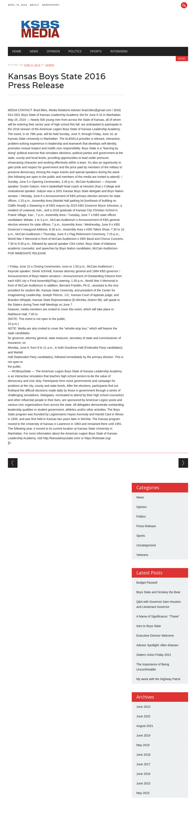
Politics (75, 51)
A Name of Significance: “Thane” (158, 616)
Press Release (146, 526)
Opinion (53, 51)
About (34, 4)
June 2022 (143, 716)
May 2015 (142, 793)
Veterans (142, 555)
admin (49, 64)
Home (16, 51)
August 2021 (144, 726)
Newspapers (50, 4)
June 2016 (143, 774)
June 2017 (143, 764)
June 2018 (143, 754)
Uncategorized (146, 545)
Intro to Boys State (148, 626)
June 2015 (143, 783)
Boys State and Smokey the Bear (158, 592)
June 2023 (143, 706)
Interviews (119, 51)
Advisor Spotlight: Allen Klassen (157, 645)
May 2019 (142, 745)
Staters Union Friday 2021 (153, 654)
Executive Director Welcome (155, 635)
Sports (96, 51)
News (34, 51)
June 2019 (143, 735)
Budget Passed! (147, 582)
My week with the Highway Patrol (158, 679)
